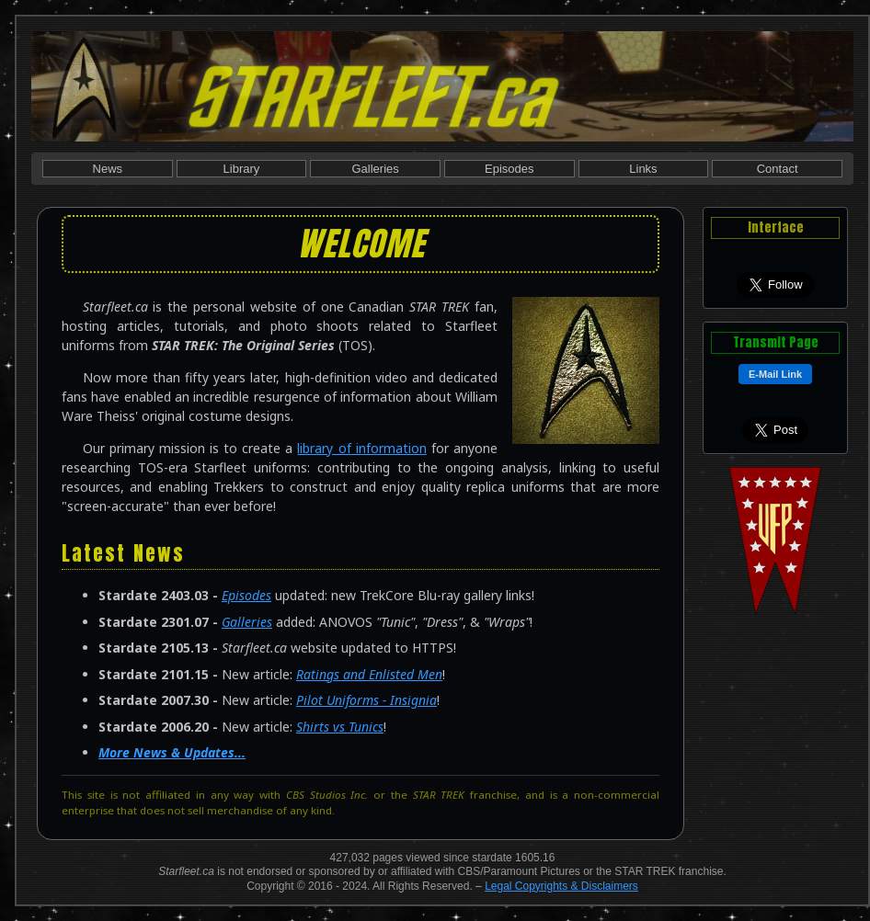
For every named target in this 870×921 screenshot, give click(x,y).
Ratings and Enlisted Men (369, 674)
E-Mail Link (775, 374)
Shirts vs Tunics (339, 726)
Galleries (374, 169)
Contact (777, 169)
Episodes (509, 169)
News (108, 169)
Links (643, 169)
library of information (361, 448)
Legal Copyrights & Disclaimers (561, 886)
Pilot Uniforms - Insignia (366, 700)
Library (241, 169)
